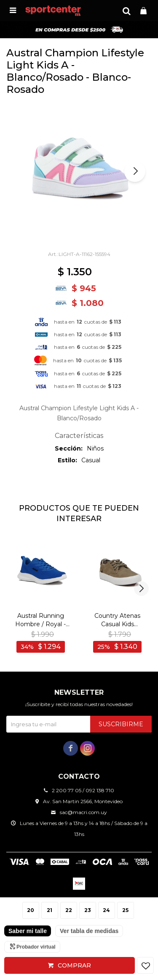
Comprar (74, 965)
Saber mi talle (27, 931)
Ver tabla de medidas (89, 931)
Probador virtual (36, 947)
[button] (126, 10)
